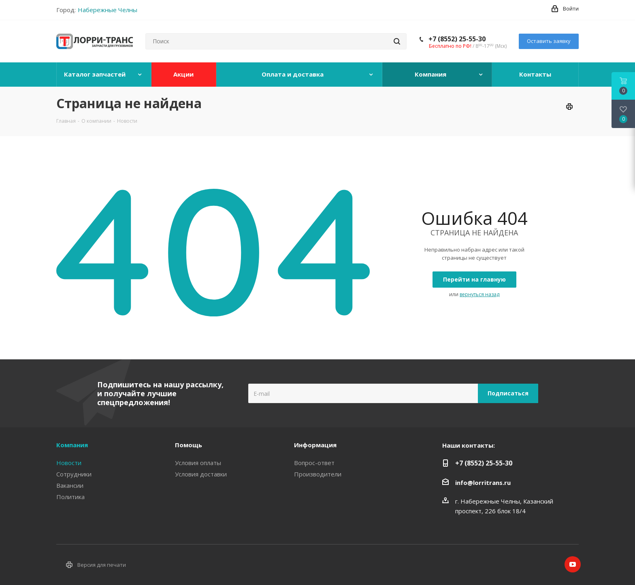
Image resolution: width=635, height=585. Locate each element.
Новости (68, 463)
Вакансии (69, 485)
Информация (315, 445)
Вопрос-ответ (314, 463)
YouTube (573, 564)
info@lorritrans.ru (483, 482)
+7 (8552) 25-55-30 (457, 38)
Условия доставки (201, 474)
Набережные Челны (107, 10)
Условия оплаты (198, 463)
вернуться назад (479, 294)
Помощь (188, 445)
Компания (72, 445)
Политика (70, 497)
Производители (317, 474)
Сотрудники (74, 474)
